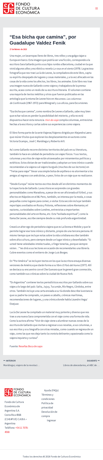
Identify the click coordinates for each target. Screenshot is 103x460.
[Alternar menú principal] (96, 8)
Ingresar (51, 420)
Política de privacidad (47, 405)
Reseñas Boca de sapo (30, 346)
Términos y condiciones (48, 397)
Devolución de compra (49, 414)
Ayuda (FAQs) (51, 390)
